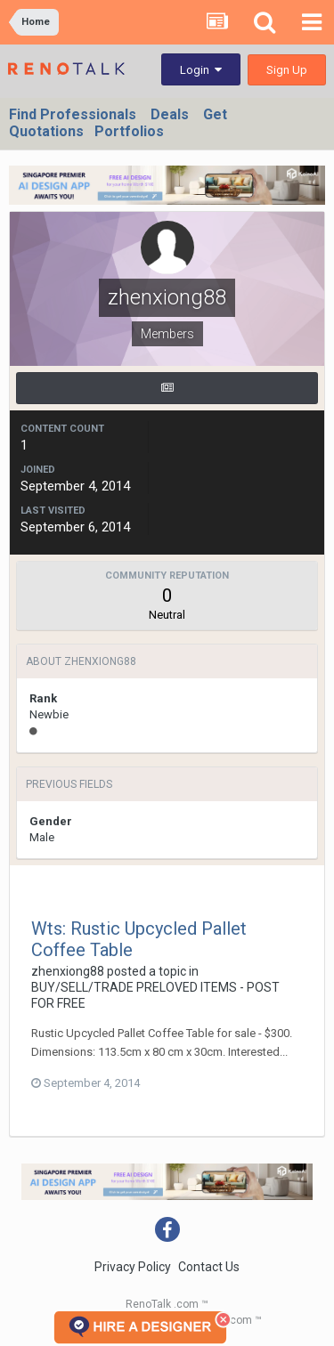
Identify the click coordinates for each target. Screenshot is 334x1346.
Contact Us (209, 1267)
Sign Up (286, 70)
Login (201, 70)
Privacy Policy (132, 1267)
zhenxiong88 (67, 971)
